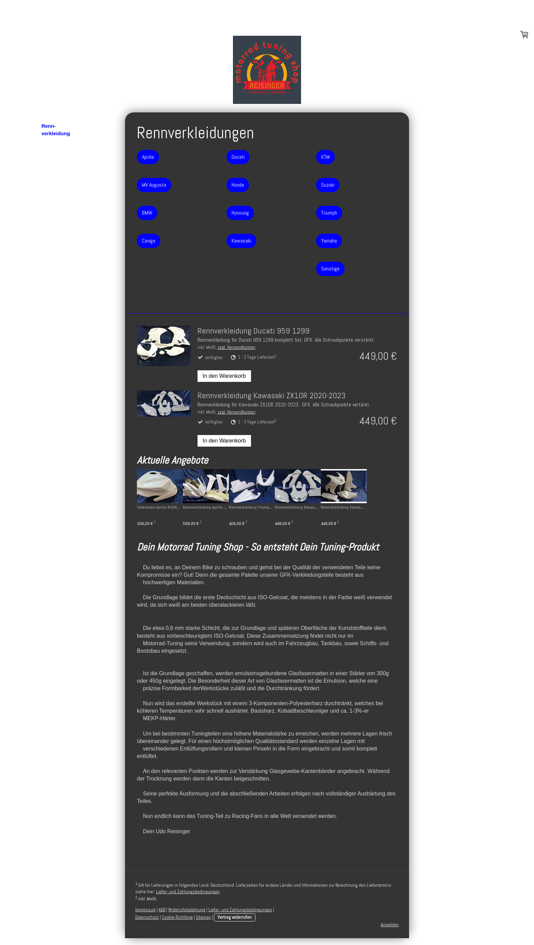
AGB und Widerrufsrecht (59, 312)
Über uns (52, 289)
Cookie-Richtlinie (177, 917)
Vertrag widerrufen (235, 917)
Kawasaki (56, 211)
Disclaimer (54, 345)
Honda (53, 192)
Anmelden (390, 925)
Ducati (52, 182)
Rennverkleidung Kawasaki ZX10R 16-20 (382, 507)
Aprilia (53, 143)
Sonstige (55, 260)
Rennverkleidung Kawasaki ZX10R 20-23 (329, 507)
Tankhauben (56, 269)
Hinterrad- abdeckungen (57, 112)
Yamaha (54, 250)
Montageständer (61, 81)
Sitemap (203, 917)
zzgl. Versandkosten (236, 347)
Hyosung (55, 201)
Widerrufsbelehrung (186, 910)
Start (47, 25)
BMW (51, 163)
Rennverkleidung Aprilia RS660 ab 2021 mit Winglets (234, 507)
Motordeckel (56, 44)
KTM (50, 221)
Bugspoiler (54, 279)
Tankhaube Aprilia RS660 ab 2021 (165, 507)
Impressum (54, 325)
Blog (46, 35)
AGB (162, 910)
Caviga (53, 172)
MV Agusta (58, 153)
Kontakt (50, 298)
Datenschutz (56, 335)
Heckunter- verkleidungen (58, 95)
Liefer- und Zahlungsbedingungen (188, 892)
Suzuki (53, 230)
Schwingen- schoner (55, 58)
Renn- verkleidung (55, 130)
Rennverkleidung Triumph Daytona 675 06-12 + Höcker (288, 507)
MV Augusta (154, 184)
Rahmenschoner (61, 72)
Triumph (55, 240)
